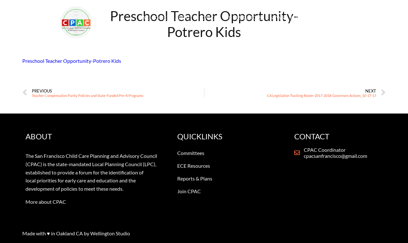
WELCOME (154, 17)
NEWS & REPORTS (290, 17)
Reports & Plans (194, 178)
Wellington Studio (110, 233)
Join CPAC (189, 191)
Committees (190, 153)
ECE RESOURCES (241, 17)
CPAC (207, 17)
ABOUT (184, 17)
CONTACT (332, 17)
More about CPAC (46, 202)
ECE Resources (193, 166)
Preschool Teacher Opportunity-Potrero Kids (71, 61)
